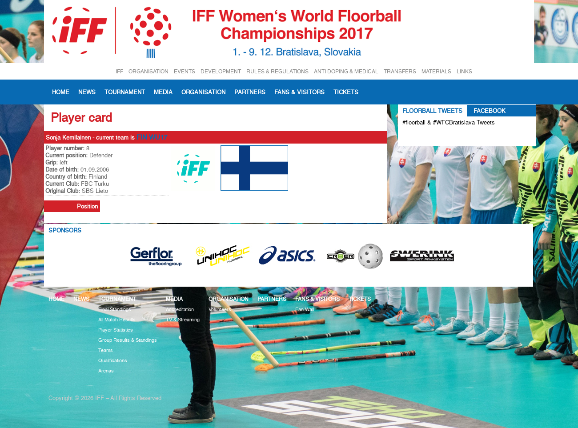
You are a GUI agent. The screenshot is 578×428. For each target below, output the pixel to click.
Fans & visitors (299, 92)
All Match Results (117, 320)
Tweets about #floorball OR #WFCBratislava (441, 137)
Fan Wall (304, 309)
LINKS (464, 71)
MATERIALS (436, 71)
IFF (119, 71)
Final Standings (114, 309)
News (87, 92)
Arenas (106, 371)
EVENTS (184, 71)
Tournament (124, 92)
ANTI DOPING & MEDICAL (346, 71)
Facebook (490, 110)
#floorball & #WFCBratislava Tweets (448, 122)
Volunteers (220, 309)
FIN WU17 (151, 137)
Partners (249, 92)
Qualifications (112, 361)
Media (163, 92)
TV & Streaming (183, 320)
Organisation (203, 92)
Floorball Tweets (432, 110)
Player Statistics (115, 330)
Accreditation (180, 309)
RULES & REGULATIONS (277, 71)
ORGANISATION (148, 71)
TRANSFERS (400, 71)
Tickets (345, 92)
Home (60, 92)
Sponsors (64, 230)
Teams (105, 350)
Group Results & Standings (127, 340)
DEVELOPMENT (221, 71)
